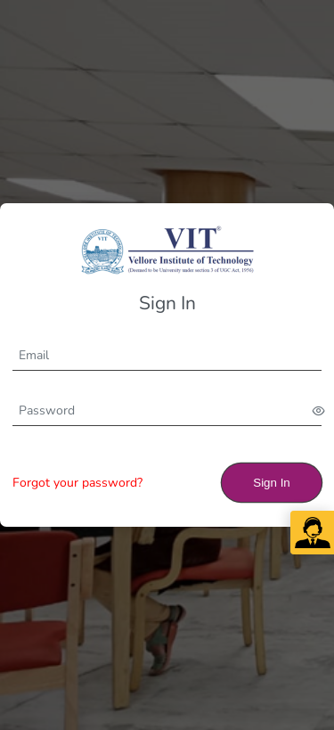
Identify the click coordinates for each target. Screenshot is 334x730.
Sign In (271, 482)
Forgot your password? (77, 482)
